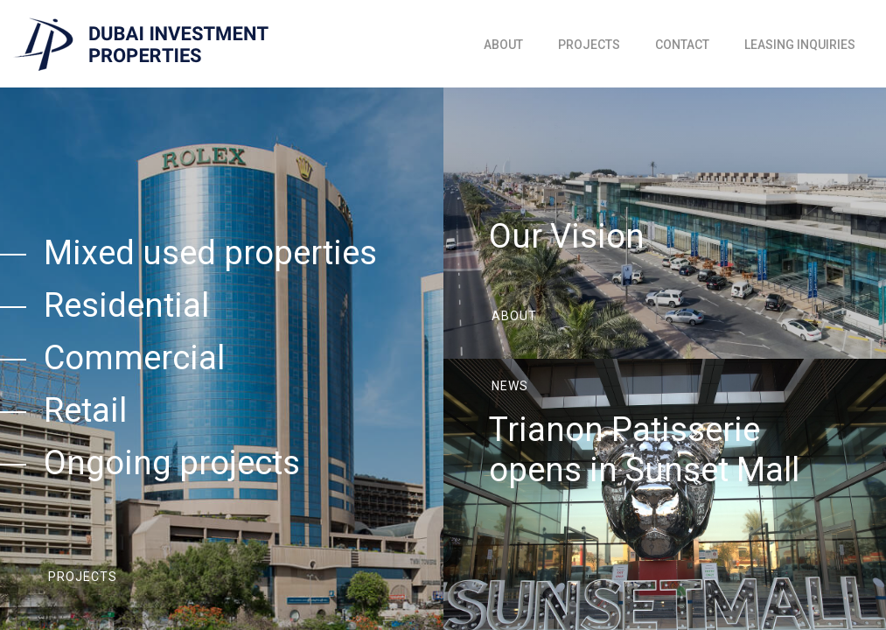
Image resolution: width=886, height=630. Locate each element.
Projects (589, 45)
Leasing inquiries (799, 45)
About (503, 45)
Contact (682, 45)
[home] (141, 44)
